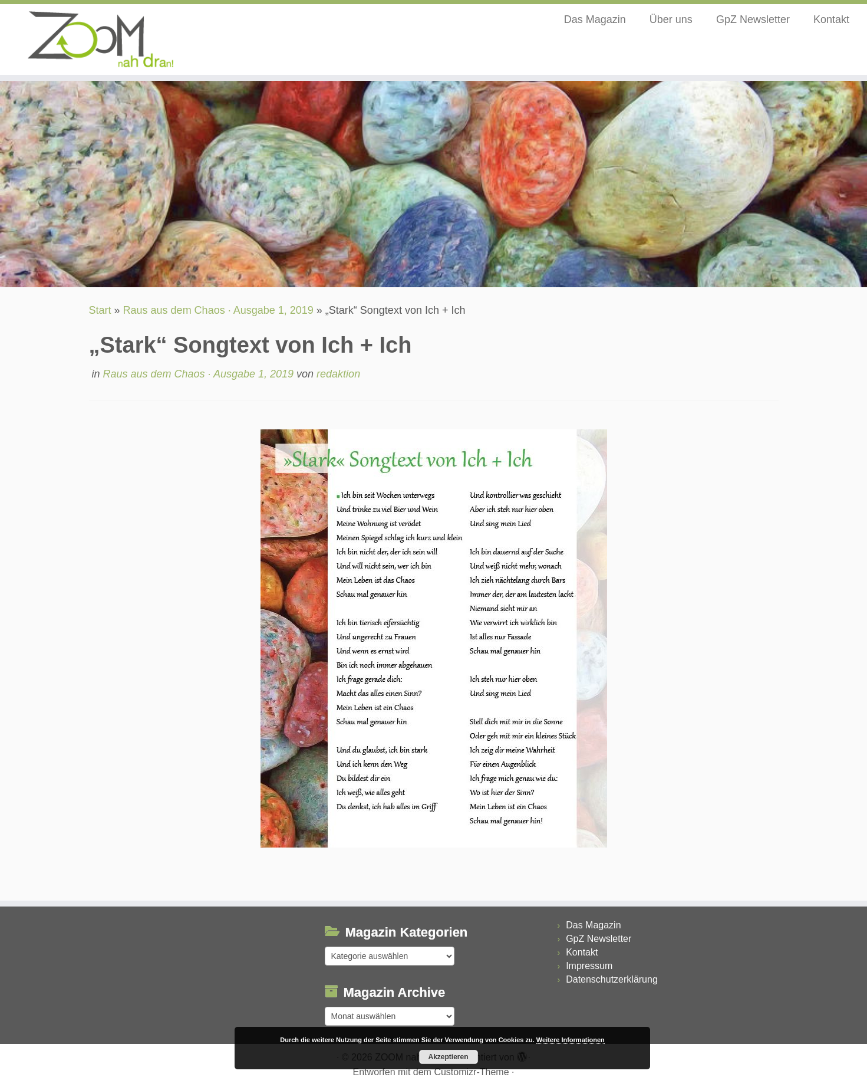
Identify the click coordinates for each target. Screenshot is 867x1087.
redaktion (338, 374)
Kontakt (831, 19)
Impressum (589, 966)
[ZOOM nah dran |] (100, 39)
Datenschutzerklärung (612, 979)
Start (100, 310)
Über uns (671, 19)
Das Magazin (595, 19)
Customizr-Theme (471, 1072)
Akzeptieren (448, 1057)
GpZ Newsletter (753, 19)
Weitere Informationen (570, 1039)
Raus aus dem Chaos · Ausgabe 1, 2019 (218, 310)
